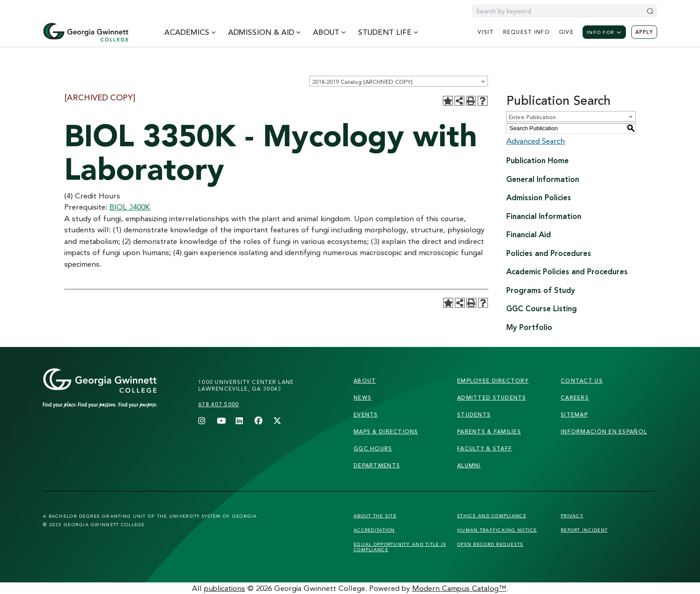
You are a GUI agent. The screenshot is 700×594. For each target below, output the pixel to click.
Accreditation (374, 529)
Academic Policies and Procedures (567, 271)
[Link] (117, 397)
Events (366, 414)
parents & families (489, 431)
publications (224, 588)
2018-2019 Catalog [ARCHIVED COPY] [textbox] (362, 81)
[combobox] (398, 81)
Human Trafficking (497, 529)
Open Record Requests (490, 544)
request (526, 32)
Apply (644, 32)
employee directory (493, 380)
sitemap (574, 414)
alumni (469, 465)
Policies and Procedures (548, 253)
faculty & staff (484, 448)
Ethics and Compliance (491, 515)
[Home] (86, 32)
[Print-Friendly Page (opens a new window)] (471, 101)
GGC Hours (373, 448)
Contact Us (582, 380)
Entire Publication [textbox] (532, 116)
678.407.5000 (218, 404)
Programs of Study (540, 290)
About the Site (375, 515)
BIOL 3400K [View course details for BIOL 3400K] (129, 206)
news (362, 397)
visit (486, 32)
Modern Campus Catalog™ (459, 588)
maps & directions (386, 431)
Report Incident (584, 529)
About (365, 380)
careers (575, 397)
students (474, 414)
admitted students (491, 397)
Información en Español (604, 431)
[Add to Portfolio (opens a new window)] (448, 101)
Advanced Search (535, 140)
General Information (542, 179)
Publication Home (537, 160)
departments (377, 465)
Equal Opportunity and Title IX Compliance (400, 546)
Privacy (572, 515)
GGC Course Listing (541, 308)
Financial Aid (528, 234)
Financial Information (543, 216)
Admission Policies (538, 197)
